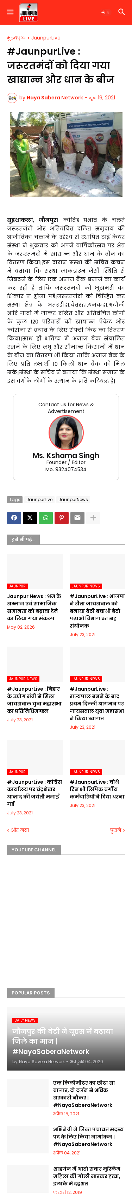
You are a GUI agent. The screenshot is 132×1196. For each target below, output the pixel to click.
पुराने (115, 830)
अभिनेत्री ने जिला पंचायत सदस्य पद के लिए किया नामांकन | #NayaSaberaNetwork (88, 1137)
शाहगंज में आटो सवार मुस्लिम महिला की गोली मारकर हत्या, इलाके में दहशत (86, 1176)
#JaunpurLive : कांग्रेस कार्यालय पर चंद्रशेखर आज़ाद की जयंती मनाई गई (34, 793)
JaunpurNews (73, 500)
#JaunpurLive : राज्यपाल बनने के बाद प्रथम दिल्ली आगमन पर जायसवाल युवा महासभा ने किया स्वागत (97, 703)
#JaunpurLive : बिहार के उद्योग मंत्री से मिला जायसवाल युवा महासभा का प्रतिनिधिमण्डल (34, 700)
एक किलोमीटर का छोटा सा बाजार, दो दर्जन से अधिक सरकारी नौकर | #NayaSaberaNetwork (84, 1094)
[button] (9, 12)
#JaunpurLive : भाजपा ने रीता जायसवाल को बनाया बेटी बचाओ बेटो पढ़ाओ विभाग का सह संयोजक (97, 611)
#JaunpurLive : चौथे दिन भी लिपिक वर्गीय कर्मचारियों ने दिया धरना (97, 789)
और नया (20, 830)
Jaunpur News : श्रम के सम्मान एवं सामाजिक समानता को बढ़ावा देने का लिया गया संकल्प (34, 607)
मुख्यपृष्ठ (16, 38)
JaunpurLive (46, 38)
